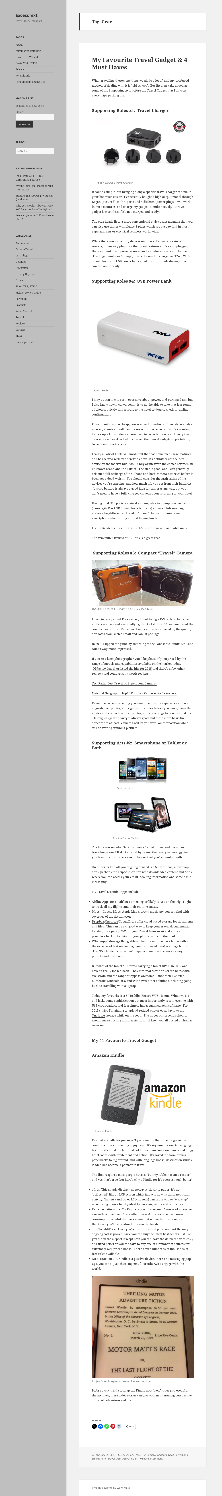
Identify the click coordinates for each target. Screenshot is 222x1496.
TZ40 (178, 256)
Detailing (21, 261)
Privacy (20, 69)
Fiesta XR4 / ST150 (26, 63)
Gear (170, 1455)
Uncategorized (24, 342)
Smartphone (99, 1458)
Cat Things (22, 255)
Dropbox (98, 921)
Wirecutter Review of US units (119, 538)
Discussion (22, 268)
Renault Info (23, 75)
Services (20, 329)
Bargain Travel (24, 249)
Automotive (22, 243)
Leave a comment (152, 1458)
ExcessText (27, 15)
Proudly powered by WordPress (111, 1488)
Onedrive (111, 921)
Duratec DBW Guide (27, 57)
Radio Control (24, 311)
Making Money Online (28, 292)
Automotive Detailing (28, 51)
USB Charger (129, 1458)
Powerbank (181, 1455)
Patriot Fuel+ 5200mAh (121, 454)
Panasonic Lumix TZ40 (171, 644)
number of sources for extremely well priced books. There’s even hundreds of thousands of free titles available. (141, 1249)
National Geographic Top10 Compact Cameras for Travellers (134, 693)
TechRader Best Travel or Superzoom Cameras (124, 683)
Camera (151, 1455)
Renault (20, 317)
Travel (19, 336)
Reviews (20, 323)
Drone (19, 280)
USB (118, 1458)
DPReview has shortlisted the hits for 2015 (122, 669)
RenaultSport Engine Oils (30, 81)
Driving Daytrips (25, 274)
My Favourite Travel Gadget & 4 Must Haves (139, 63)
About (19, 44)
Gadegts (162, 1455)
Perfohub (21, 298)
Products (21, 305)
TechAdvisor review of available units (160, 528)
